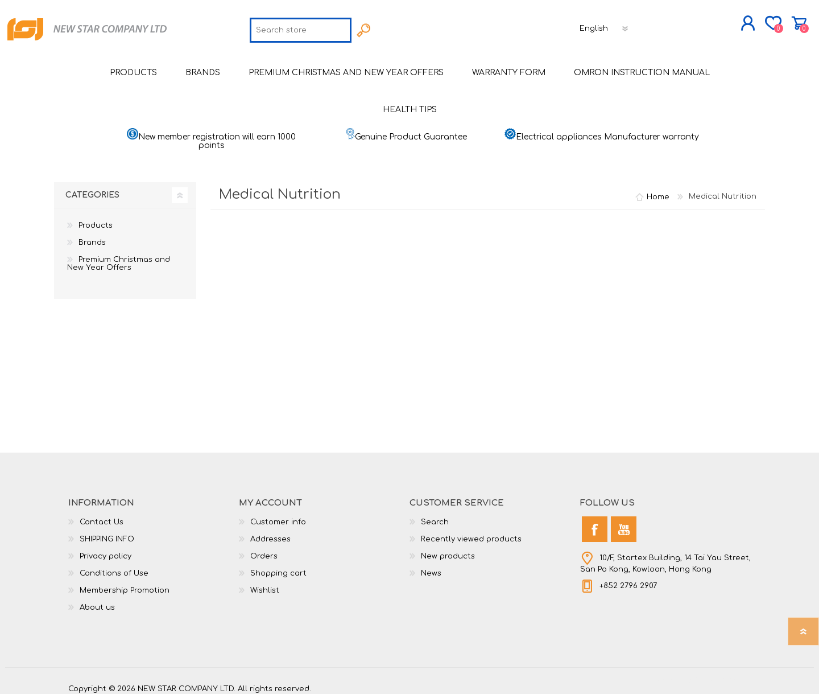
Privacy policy (105, 548)
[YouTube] (623, 521)
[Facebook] (594, 521)
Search (435, 514)
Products (95, 217)
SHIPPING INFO (107, 531)
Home (658, 188)
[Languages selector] (604, 24)
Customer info (278, 514)
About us (97, 599)
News (431, 565)
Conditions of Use (114, 565)
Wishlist (264, 582)
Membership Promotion (124, 582)
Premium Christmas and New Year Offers (118, 256)
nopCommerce (722, 671)
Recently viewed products (471, 531)
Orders (264, 548)
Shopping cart (761, 19)
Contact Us (101, 514)
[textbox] (300, 26)
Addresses (270, 531)
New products (448, 548)
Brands (92, 235)
